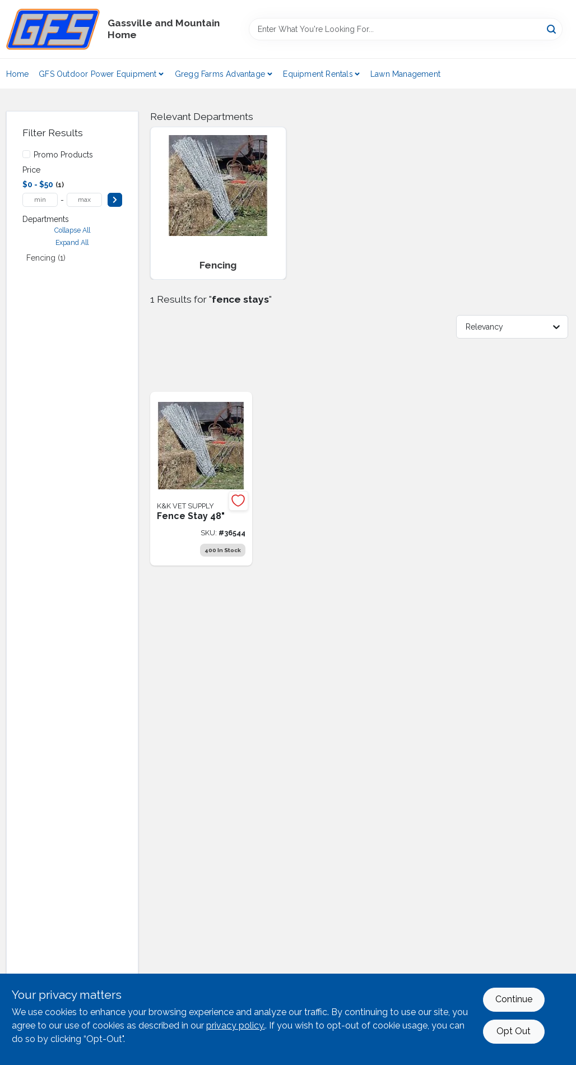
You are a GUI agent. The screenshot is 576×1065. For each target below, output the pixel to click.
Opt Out (513, 1031)
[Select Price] (115, 200)
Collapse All (72, 230)
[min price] (40, 200)
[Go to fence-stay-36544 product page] (201, 479)
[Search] (552, 28)
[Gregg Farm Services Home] (53, 29)
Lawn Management (405, 74)
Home (17, 74)
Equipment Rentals (317, 74)
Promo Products (63, 155)
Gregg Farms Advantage (220, 74)
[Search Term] (406, 29)
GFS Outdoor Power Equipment (97, 74)
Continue (513, 999)
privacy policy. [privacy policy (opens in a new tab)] (235, 1025)
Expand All (72, 242)
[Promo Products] (26, 154)
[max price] (84, 200)
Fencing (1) (46, 257)
